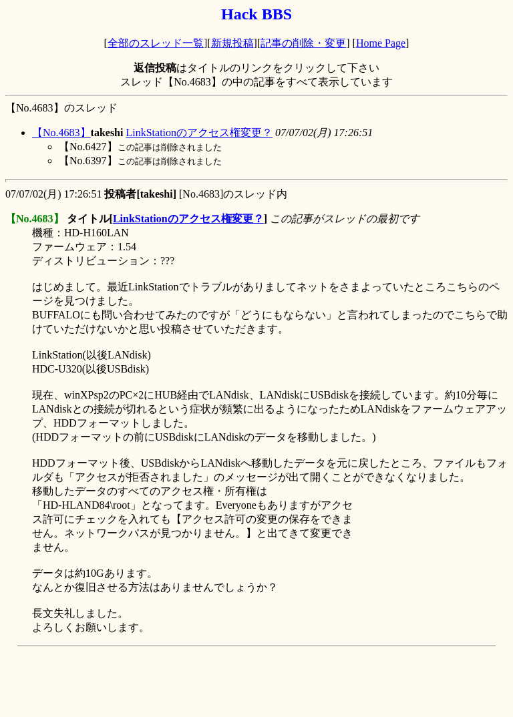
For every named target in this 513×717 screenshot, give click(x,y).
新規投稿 (232, 43)
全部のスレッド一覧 (156, 43)
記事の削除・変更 (303, 43)
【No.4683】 (61, 132)
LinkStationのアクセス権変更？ (199, 132)
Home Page (380, 43)
